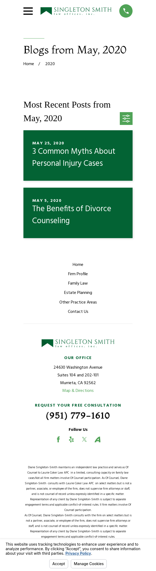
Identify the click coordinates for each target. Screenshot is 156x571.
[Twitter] (84, 439)
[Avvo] (97, 439)
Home (78, 264)
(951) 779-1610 (78, 415)
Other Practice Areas (78, 302)
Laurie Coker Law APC (56, 472)
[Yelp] (71, 439)
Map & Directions (78, 390)
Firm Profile (78, 274)
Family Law (78, 283)
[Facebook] (58, 439)
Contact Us (78, 311)
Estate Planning (78, 292)
